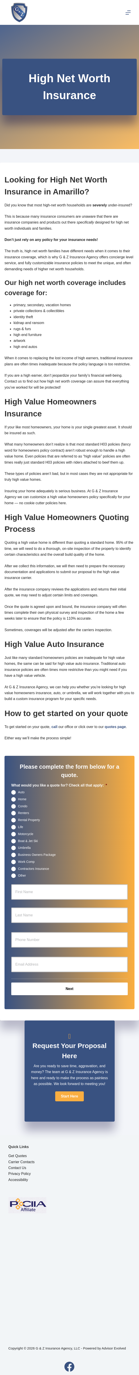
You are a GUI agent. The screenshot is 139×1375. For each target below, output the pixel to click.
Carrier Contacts (21, 1162)
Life (20, 827)
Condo (22, 806)
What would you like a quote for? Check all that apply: (59, 785)
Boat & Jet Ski (28, 841)
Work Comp (26, 862)
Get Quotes (17, 1156)
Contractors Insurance (33, 868)
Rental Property (29, 820)
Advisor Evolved (114, 1348)
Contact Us (17, 1168)
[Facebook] (69, 1367)
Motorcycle (25, 834)
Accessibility (18, 1180)
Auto (21, 792)
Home (22, 799)
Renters (23, 813)
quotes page (115, 727)
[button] (69, 1096)
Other (22, 875)
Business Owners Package (37, 855)
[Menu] (128, 12)
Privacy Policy (19, 1174)
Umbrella (24, 848)
